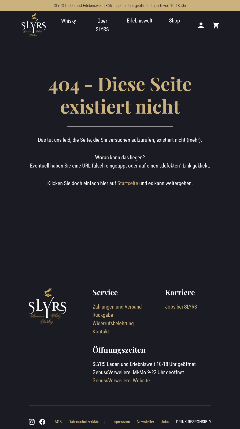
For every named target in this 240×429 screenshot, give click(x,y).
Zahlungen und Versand (117, 306)
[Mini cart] (216, 25)
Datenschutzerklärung (87, 421)
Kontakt (100, 331)
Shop (174, 20)
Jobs (165, 421)
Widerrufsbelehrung (113, 323)
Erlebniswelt (139, 20)
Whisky (68, 21)
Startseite (127, 183)
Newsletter (145, 421)
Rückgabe (102, 315)
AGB (58, 421)
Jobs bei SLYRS (181, 306)
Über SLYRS (102, 25)
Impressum (120, 421)
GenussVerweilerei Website (121, 380)
